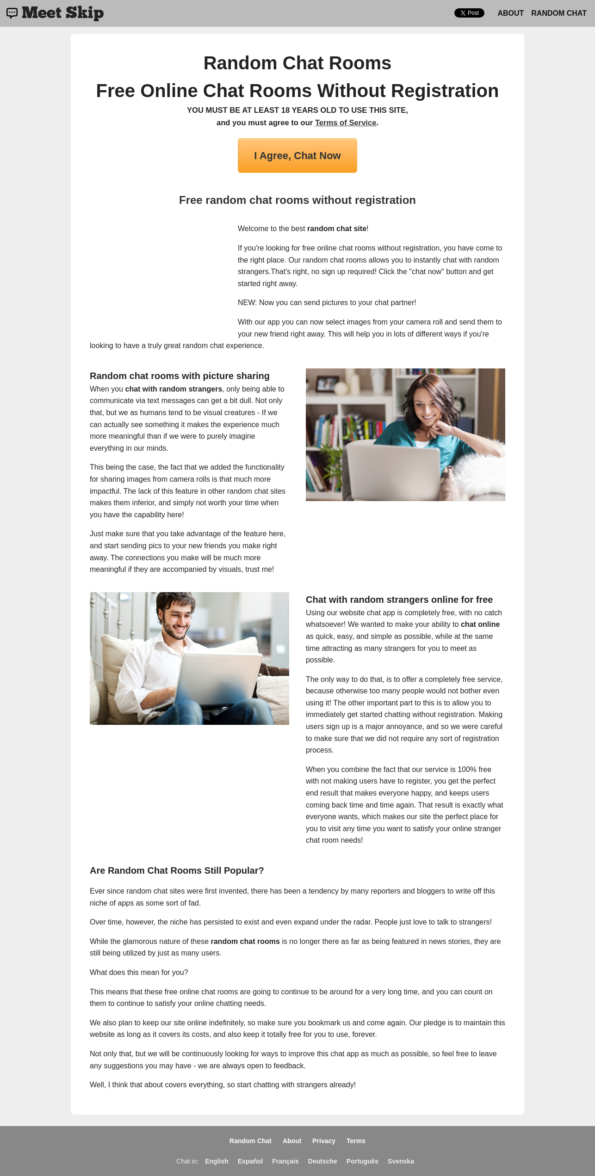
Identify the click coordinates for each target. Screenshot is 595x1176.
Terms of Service (346, 122)
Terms (356, 1141)
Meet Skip (63, 13)
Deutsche (322, 1161)
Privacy (323, 1141)
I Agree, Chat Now (297, 155)
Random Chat (559, 13)
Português (362, 1161)
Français (285, 1161)
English (217, 1161)
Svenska (401, 1161)
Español (250, 1161)
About (510, 13)
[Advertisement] (159, 280)
